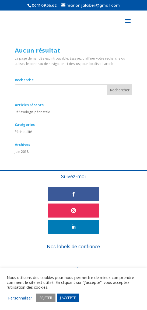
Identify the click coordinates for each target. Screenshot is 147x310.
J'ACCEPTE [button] (68, 297)
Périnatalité (23, 131)
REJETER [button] (46, 297)
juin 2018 (22, 151)
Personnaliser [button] (20, 297)
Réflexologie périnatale (32, 112)
